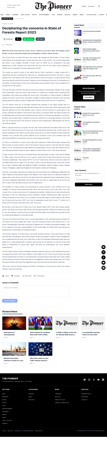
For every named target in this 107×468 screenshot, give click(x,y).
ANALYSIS (67, 14)
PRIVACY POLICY (60, 399)
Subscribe (88, 184)
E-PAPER (101, 14)
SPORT (4, 402)
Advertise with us (28, 430)
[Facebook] (103, 247)
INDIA (3, 394)
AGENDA (75, 14)
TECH (53, 14)
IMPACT (82, 14)
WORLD (8, 14)
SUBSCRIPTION (86, 394)
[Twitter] (103, 257)
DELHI (30, 396)
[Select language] (92, 6)
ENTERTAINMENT (44, 14)
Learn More (89, 97)
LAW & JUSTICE (25, 14)
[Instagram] (103, 252)
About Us (10, 430)
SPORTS (34, 14)
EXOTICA (57, 396)
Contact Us (18, 430)
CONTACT (84, 399)
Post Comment (9, 301)
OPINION (59, 14)
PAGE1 (4, 417)
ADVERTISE (84, 396)
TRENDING (5, 411)
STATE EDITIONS (91, 14)
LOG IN (84, 6)
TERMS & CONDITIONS (62, 402)
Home (4, 430)
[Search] (99, 6)
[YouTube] (103, 263)
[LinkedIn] (103, 268)
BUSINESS (15, 14)
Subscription (39, 430)
